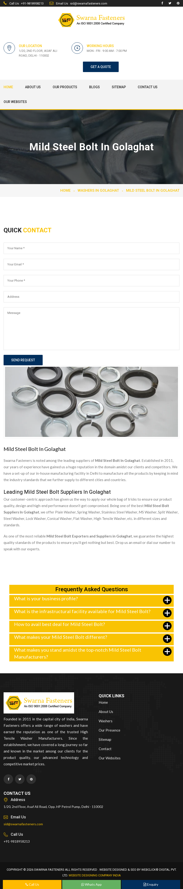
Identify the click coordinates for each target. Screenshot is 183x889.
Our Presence (109, 730)
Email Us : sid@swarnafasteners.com (78, 3)
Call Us (32, 884)
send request (23, 360)
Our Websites (15, 102)
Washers (105, 721)
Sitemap (119, 87)
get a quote (101, 67)
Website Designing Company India (95, 875)
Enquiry (150, 884)
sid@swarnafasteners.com (23, 824)
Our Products (65, 87)
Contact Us (148, 87)
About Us (33, 87)
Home (8, 87)
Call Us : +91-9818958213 (24, 3)
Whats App (91, 884)
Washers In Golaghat (98, 190)
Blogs (94, 87)
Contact (105, 749)
